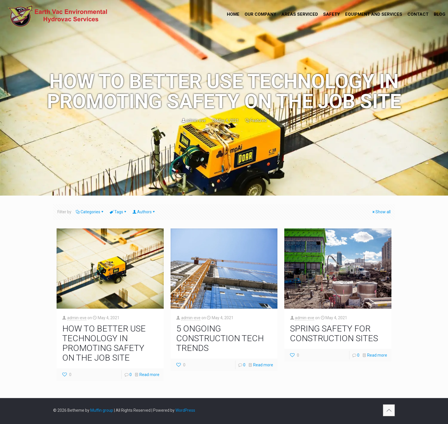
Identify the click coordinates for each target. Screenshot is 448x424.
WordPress (185, 410)
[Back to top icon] (389, 410)
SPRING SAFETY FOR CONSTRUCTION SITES (334, 333)
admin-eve (196, 120)
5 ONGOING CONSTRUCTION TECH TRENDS (220, 338)
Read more (149, 374)
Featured (258, 120)
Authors (144, 212)
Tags (118, 212)
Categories (90, 212)
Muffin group (101, 410)
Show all (381, 212)
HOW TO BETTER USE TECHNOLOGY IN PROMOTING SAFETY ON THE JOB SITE (104, 343)
